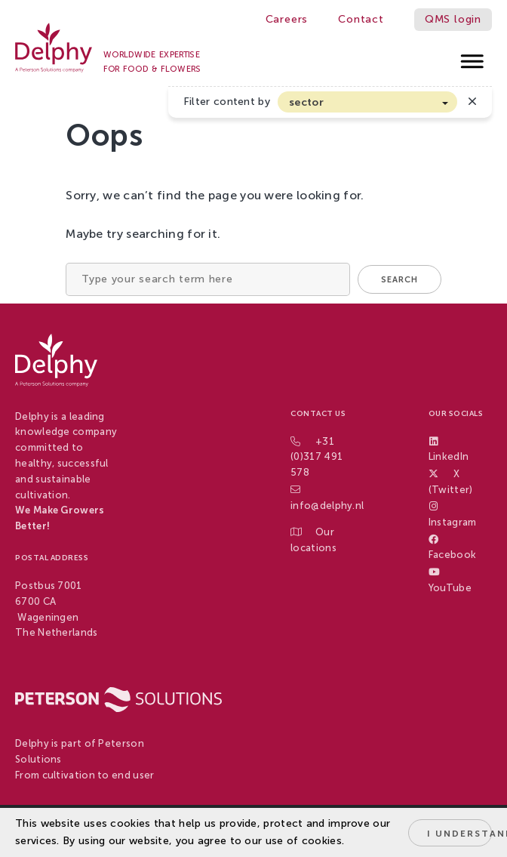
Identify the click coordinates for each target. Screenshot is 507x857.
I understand (459, 833)
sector (306, 102)
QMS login (453, 19)
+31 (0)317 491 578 (316, 457)
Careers (287, 19)
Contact (361, 19)
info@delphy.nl (327, 505)
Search (399, 280)
